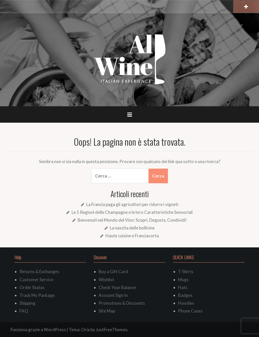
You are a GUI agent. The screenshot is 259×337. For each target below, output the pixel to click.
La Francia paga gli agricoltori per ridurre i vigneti (132, 204)
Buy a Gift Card (113, 271)
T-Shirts (185, 271)
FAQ (23, 311)
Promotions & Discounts (122, 303)
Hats (182, 287)
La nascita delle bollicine (132, 227)
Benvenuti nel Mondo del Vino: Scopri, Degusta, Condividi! (132, 220)
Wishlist (106, 279)
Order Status (32, 287)
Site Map (107, 311)
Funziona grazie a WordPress (38, 329)
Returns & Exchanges (39, 271)
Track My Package (37, 295)
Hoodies (186, 303)
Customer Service (36, 279)
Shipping (27, 303)
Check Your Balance (117, 287)
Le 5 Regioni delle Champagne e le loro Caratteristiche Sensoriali (132, 212)
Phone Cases (190, 311)
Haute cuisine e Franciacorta (132, 235)
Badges (185, 295)
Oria (85, 329)
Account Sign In (113, 295)
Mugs (183, 279)
